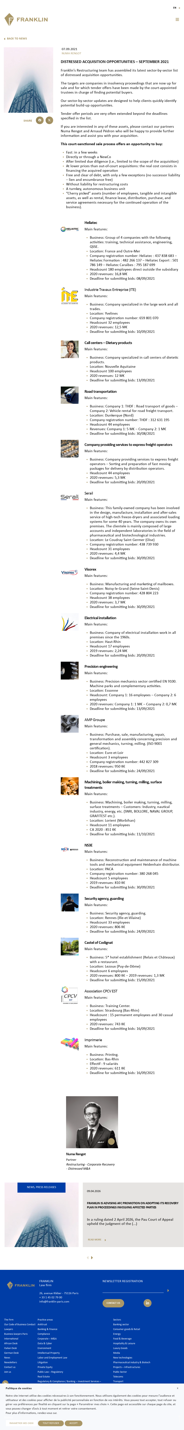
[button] (177, 19)
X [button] (177, 1388)
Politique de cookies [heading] (19, 1388)
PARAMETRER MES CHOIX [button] (21, 1423)
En (176, 7)
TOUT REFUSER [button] (51, 1423)
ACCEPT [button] (73, 1423)
